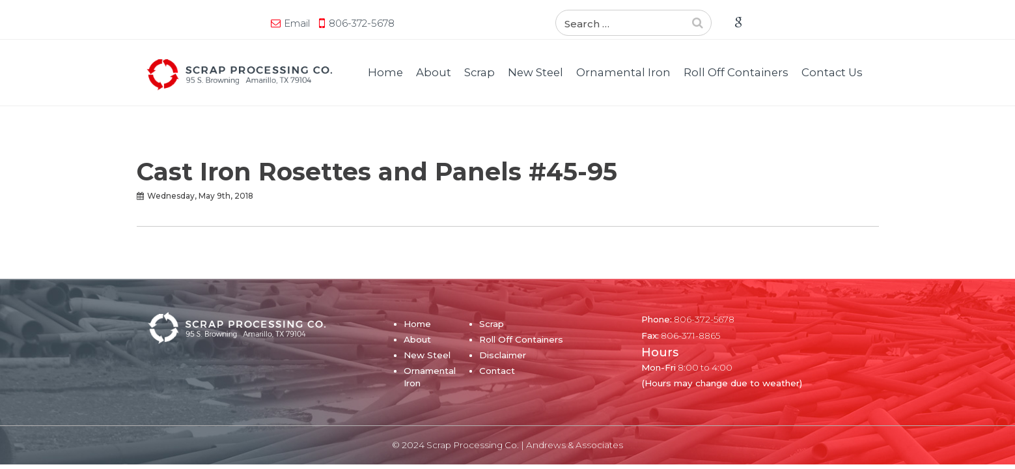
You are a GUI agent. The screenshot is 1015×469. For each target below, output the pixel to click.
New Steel (535, 72)
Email (173, 23)
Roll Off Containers (736, 72)
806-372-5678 (237, 23)
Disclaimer (502, 355)
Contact (497, 370)
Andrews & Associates (574, 445)
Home (385, 72)
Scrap (479, 72)
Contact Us (832, 72)
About (433, 72)
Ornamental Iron (623, 72)
